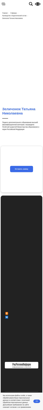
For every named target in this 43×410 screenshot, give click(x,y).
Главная (5, 13)
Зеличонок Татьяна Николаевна (12, 18)
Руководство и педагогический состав (14, 15)
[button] (21, 169)
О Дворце (14, 13)
